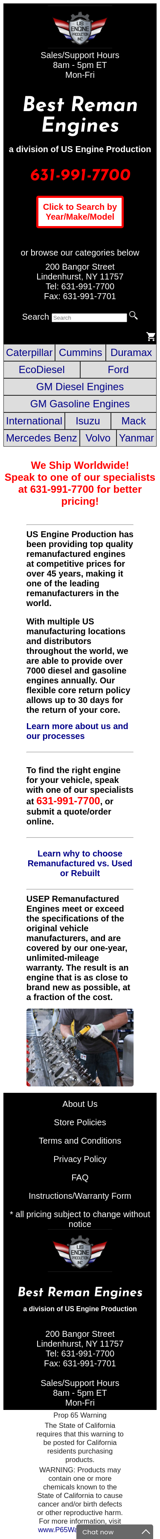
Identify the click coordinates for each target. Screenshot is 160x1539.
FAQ (79, 1177)
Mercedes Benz (41, 438)
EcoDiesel (42, 369)
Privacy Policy (79, 1159)
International (34, 421)
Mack (134, 421)
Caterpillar (29, 352)
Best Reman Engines (80, 116)
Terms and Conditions (80, 1140)
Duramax (131, 352)
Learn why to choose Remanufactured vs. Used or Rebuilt (80, 863)
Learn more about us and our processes (77, 731)
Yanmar (136, 438)
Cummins (80, 352)
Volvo (98, 438)
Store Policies (80, 1122)
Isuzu (88, 421)
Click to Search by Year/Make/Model (80, 211)
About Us (79, 1104)
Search (35, 316)
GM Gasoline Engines (80, 403)
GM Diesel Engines (80, 386)
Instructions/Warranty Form (80, 1196)
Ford (118, 369)
